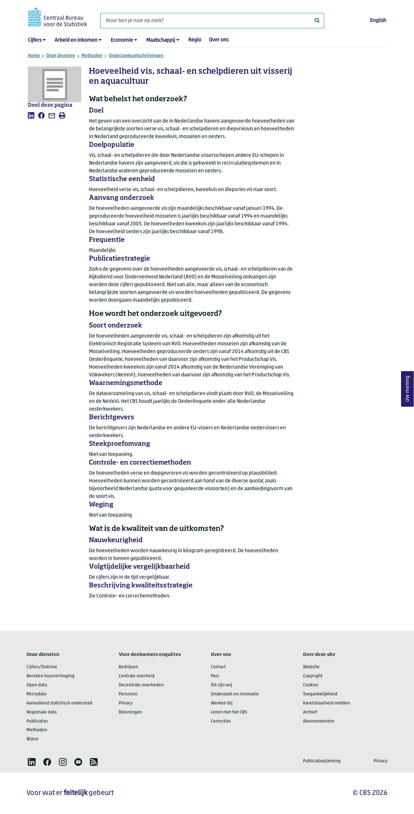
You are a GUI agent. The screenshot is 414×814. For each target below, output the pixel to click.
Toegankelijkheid (320, 694)
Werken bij (222, 703)
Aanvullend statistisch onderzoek (60, 703)
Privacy (126, 703)
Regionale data (42, 712)
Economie (122, 40)
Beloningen (130, 712)
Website (311, 667)
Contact (218, 667)
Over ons (218, 40)
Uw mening (407, 389)
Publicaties (37, 721)
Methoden (92, 56)
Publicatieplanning (322, 761)
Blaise (32, 739)
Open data (37, 685)
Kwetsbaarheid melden (326, 703)
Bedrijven (128, 667)
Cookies (311, 685)
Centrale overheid (137, 676)
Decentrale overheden (141, 685)
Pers (215, 676)
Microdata (36, 694)
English (378, 20)
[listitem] (31, 115)
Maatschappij (160, 40)
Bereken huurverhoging (50, 676)
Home (34, 56)
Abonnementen (318, 721)
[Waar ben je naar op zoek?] (212, 20)
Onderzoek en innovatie (235, 694)
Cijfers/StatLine (42, 667)
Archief (310, 712)
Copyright (312, 676)
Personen (128, 694)
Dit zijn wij (221, 685)
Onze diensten (60, 56)
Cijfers (34, 40)
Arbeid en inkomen (76, 40)
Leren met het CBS (229, 712)
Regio (194, 40)
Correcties (221, 721)
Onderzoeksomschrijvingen (136, 56)
